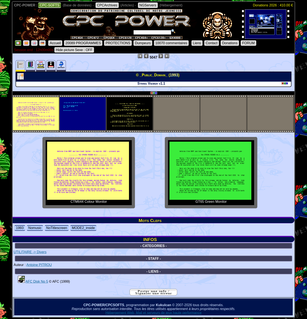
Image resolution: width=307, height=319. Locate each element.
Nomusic (35, 228)
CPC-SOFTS (49, 5)
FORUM (248, 43)
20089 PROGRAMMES (83, 43)
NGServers (147, 5)
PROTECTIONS (118, 43)
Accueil (55, 43)
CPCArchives (107, 5)
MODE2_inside (83, 228)
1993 (20, 228)
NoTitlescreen (56, 228)
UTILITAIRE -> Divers (30, 252)
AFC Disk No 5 (37, 281)
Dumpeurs (143, 43)
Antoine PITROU (39, 265)
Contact (211, 43)
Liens (197, 43)
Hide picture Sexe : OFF (74, 50)
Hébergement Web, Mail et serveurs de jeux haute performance (154, 313)
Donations (229, 43)
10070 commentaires (171, 43)
